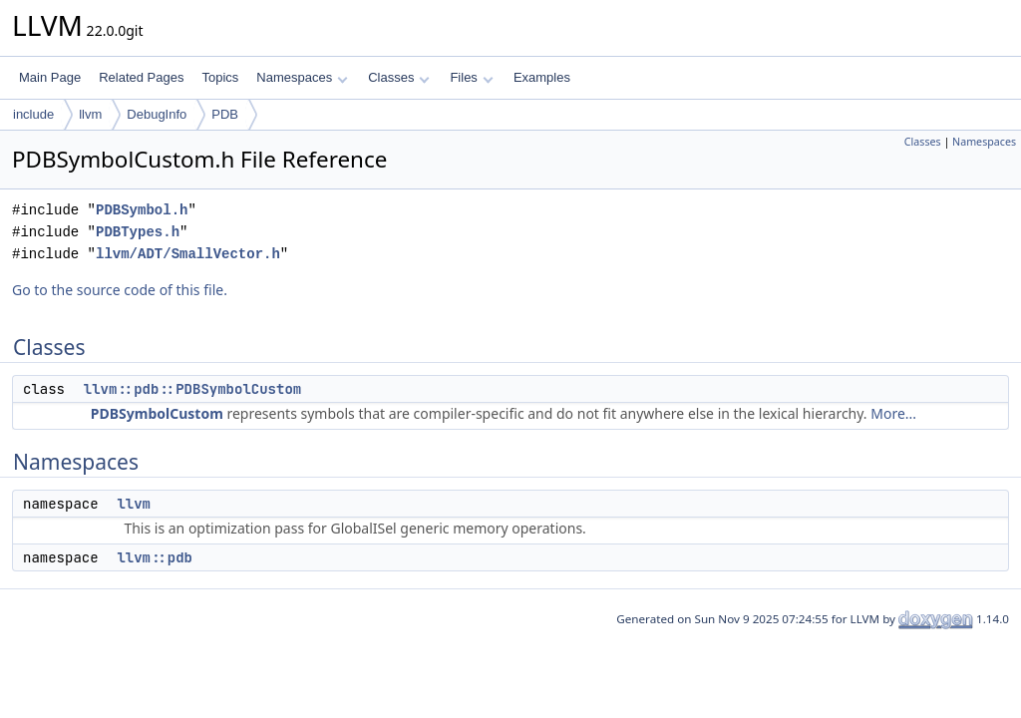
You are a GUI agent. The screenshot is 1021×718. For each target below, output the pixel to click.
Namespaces (301, 77)
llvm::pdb (154, 557)
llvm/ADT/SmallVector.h (188, 253)
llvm (90, 114)
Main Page (50, 77)
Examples (541, 77)
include (33, 114)
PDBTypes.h (137, 231)
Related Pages (141, 77)
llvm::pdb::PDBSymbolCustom (192, 389)
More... (893, 413)
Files (471, 77)
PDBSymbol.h (141, 209)
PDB (224, 114)
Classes (399, 77)
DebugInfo (156, 114)
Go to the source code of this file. (119, 289)
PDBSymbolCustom (157, 413)
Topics (219, 77)
